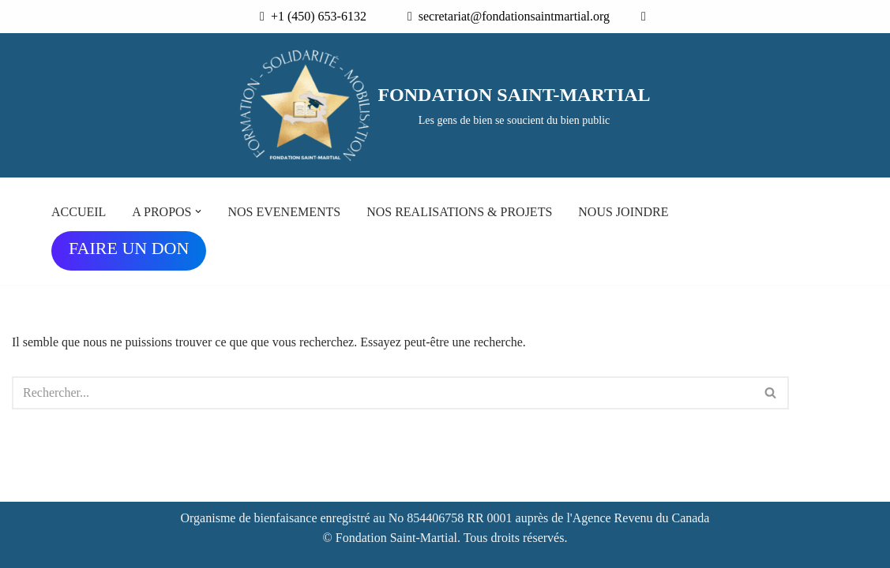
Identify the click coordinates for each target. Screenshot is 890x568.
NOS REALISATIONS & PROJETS (459, 212)
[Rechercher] (382, 392)
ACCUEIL (78, 212)
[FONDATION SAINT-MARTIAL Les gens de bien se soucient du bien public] (444, 105)
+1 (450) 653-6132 (315, 16)
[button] (198, 211)
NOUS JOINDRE (623, 212)
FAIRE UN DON (129, 248)
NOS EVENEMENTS (283, 212)
